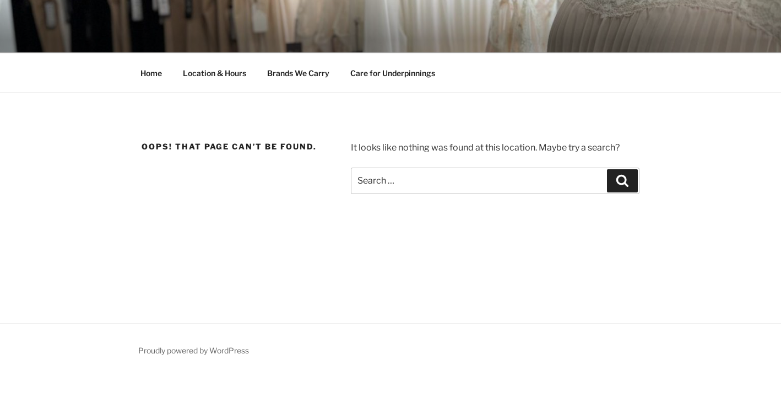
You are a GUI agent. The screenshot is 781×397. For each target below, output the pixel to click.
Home (151, 73)
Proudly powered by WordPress (193, 350)
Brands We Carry (298, 73)
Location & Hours (214, 73)
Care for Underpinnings (392, 73)
